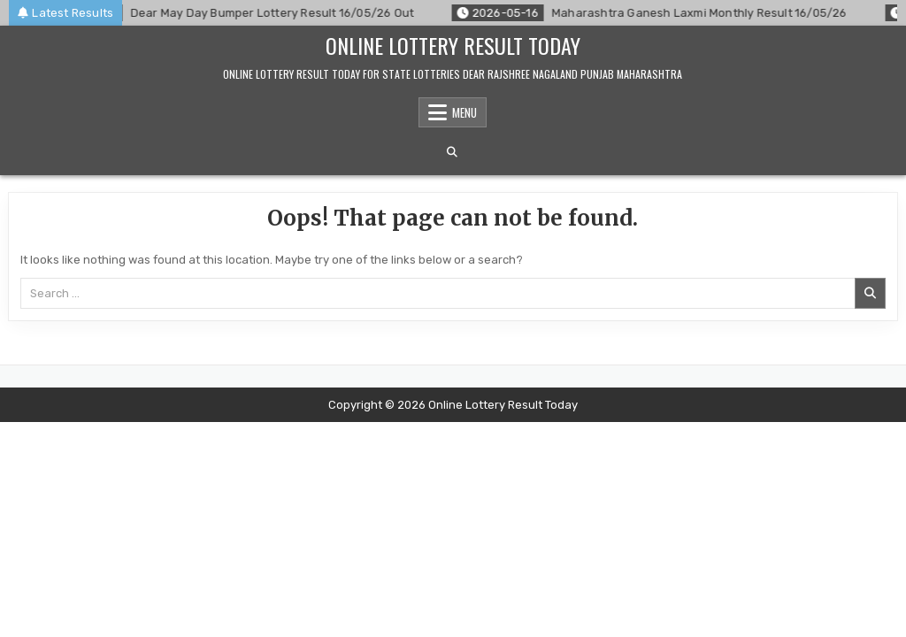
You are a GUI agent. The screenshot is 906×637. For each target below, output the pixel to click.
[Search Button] (452, 152)
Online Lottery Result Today (453, 45)
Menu (464, 112)
